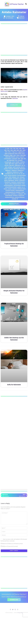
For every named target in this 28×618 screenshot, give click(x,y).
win (25, 194)
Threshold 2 (7, 182)
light (10, 163)
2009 (18, 150)
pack (6, 167)
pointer (6, 168)
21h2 (9, 152)
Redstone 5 (16, 172)
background (11, 153)
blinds (19, 153)
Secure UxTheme (12, 175)
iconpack (20, 160)
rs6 (23, 173)
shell (10, 177)
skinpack (22, 177)
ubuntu (7, 184)
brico (23, 153)
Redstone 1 (8, 170)
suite (23, 179)
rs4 (19, 173)
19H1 (8, 150)
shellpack (14, 177)
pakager (10, 167)
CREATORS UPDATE (10, 157)
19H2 (11, 150)
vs (16, 194)
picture (22, 167)
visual (22, 192)
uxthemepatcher (19, 190)
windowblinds (8, 195)
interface (22, 162)
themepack (11, 180)
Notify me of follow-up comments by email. (12, 543)
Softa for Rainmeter (14, 385)
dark (19, 158)
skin (18, 177)
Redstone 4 (10, 172)
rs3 (17, 173)
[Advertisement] (14, 39)
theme (6, 180)
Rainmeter (22, 18)
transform (13, 182)
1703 (11, 148)
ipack (6, 163)
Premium (10, 168)
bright (11, 155)
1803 (17, 148)
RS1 (12, 173)
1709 (14, 148)
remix (21, 172)
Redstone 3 (21, 170)
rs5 (21, 173)
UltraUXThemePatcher (11, 187)
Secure (5, 175)
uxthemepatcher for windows (13, 192)
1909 (5, 150)
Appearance (21, 152)
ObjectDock (18, 165)
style (20, 179)
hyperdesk (11, 160)
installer (17, 162)
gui (7, 160)
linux (12, 163)
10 (5, 148)
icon (16, 160)
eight (22, 158)
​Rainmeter (15, 98)
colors (18, 155)
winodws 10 (15, 199)
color (14, 155)
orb (22, 165)
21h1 (6, 152)
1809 (20, 148)
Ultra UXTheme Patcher (15, 184)
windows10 (21, 195)
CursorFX (21, 157)
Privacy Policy (20, 612)
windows (15, 195)
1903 (23, 148)
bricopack (6, 155)
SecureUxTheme (21, 175)
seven (6, 177)
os (24, 165)
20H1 (20, 150)
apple (6, 153)
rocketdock (8, 173)
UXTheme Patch (21, 189)
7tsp (13, 152)
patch (14, 167)
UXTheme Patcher (10, 190)
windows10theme (9, 197)
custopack (14, 158)
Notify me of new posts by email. (10, 546)
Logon (16, 163)
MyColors (11, 165)
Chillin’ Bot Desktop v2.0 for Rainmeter (14, 339)
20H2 (24, 150)
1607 (8, 148)
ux (22, 187)
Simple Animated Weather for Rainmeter (14, 292)
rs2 (15, 173)
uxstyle (9, 189)
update (19, 187)
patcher (18, 167)
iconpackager (8, 162)
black (16, 153)
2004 (15, 150)
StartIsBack (16, 179)
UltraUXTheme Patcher (19, 185)
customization (7, 158)
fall (25, 158)
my (23, 163)
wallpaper (20, 194)
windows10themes (19, 197)
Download (14, 105)
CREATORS (23, 155)
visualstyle (13, 194)
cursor (17, 157)
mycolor (6, 165)
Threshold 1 (22, 180)
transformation (21, 182)
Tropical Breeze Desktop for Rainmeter (14, 245)
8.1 (17, 152)
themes (17, 180)
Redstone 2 (15, 170)
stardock (10, 179)
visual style (7, 194)
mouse (20, 163)
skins (5, 179)
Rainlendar (16, 168)
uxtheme (14, 189)
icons (13, 162)
